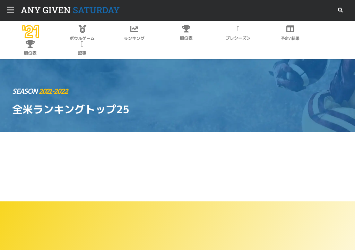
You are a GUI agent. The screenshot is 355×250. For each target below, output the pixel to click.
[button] (340, 10)
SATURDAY (70, 10)
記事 (82, 53)
